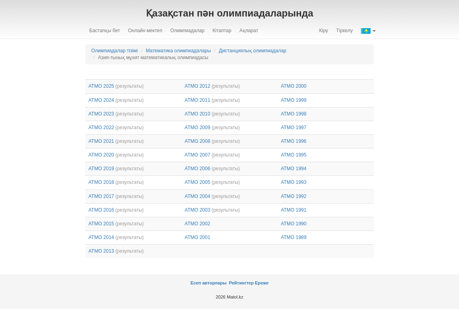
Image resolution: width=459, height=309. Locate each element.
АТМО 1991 (294, 210)
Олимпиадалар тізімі (114, 51)
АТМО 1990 (294, 224)
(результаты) (129, 86)
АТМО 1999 (294, 100)
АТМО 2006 (197, 168)
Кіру (323, 30)
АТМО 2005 (197, 182)
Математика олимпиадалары (178, 51)
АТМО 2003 (197, 210)
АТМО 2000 (294, 86)
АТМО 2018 (101, 182)
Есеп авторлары (209, 282)
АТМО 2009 (197, 127)
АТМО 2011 (197, 100)
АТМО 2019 (101, 168)
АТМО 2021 (101, 141)
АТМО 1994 (294, 168)
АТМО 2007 (197, 155)
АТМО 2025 (101, 86)
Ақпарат (249, 30)
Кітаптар (222, 30)
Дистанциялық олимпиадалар (253, 51)
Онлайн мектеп (145, 30)
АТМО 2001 (197, 237)
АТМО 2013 (101, 251)
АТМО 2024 (101, 100)
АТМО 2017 (101, 196)
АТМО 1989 (294, 237)
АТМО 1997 (294, 127)
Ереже (261, 282)
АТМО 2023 (101, 114)
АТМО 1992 (294, 196)
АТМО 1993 (294, 182)
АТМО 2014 (101, 237)
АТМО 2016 (101, 210)
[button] (368, 31)
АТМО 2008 (197, 141)
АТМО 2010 (197, 114)
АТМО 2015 (101, 224)
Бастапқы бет (104, 30)
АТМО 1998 (294, 114)
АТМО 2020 (101, 155)
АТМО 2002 (197, 224)
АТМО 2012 (197, 86)
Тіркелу (344, 30)
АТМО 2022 (101, 127)
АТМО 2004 (197, 196)
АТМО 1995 (294, 155)
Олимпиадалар (187, 30)
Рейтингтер (241, 282)
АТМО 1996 (294, 141)
